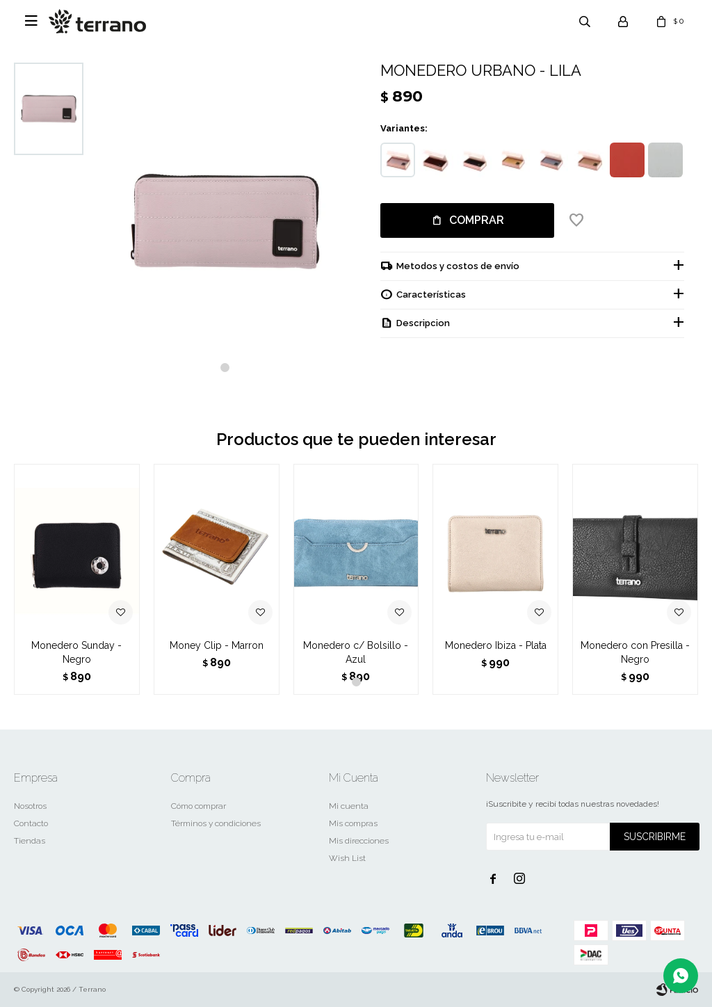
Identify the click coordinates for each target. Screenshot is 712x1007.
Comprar (476, 220)
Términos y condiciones (216, 823)
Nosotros (30, 806)
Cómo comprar (198, 806)
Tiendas (29, 841)
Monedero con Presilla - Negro (635, 652)
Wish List (347, 858)
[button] (224, 367)
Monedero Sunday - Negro (76, 652)
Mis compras (353, 823)
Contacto (31, 823)
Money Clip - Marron (217, 645)
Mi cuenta (349, 806)
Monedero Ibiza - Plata (496, 645)
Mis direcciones (359, 841)
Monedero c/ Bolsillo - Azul (355, 652)
